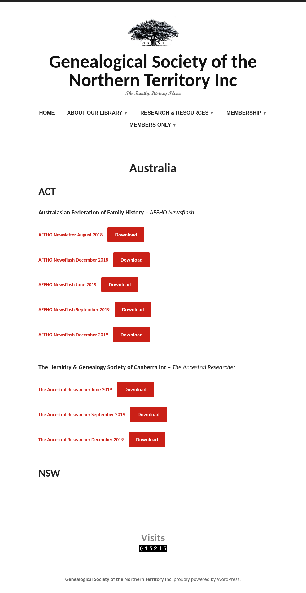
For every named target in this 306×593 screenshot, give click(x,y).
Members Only (150, 125)
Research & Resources (174, 113)
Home (47, 113)
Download (126, 235)
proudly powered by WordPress (206, 579)
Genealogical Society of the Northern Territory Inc (153, 70)
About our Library (95, 113)
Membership (243, 113)
